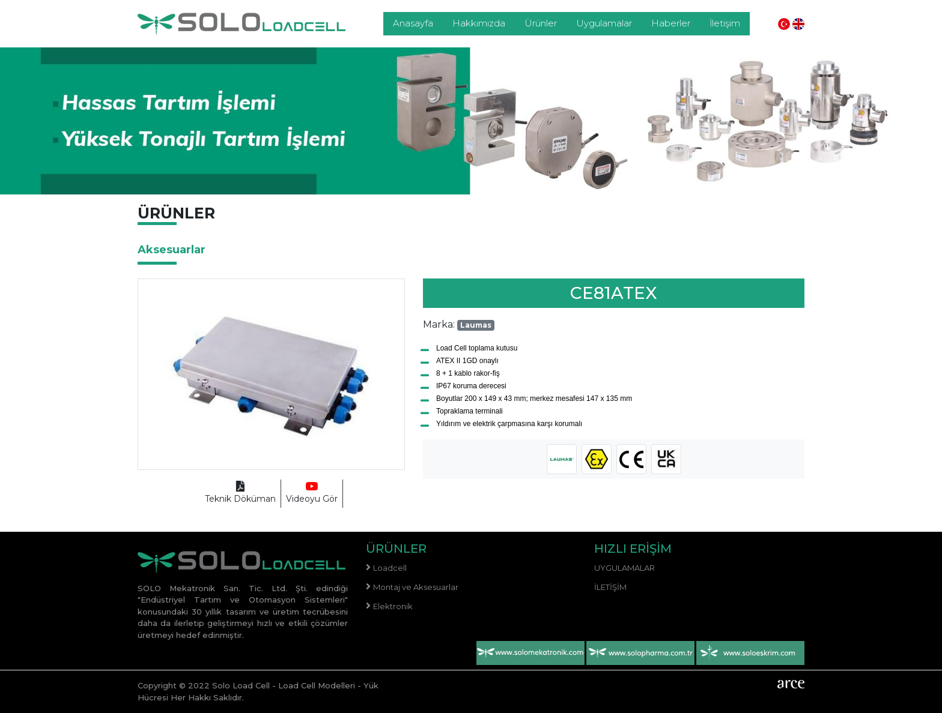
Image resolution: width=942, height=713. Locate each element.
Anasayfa (413, 23)
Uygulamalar (604, 23)
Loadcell (390, 568)
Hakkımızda (478, 23)
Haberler (670, 23)
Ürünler (540, 23)
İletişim (725, 23)
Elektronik (393, 606)
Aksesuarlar (171, 249)
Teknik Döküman (240, 493)
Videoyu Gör (312, 493)
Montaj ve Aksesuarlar (415, 587)
